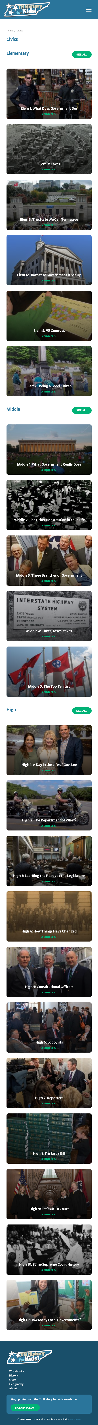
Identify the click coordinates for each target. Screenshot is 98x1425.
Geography (16, 1384)
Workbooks (16, 1371)
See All (81, 54)
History (14, 1375)
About (13, 1388)
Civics (20, 30)
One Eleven (75, 1419)
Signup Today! (25, 1407)
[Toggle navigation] (88, 9)
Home (10, 30)
